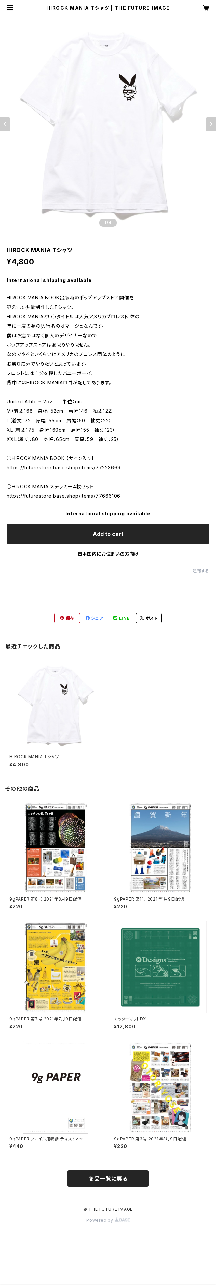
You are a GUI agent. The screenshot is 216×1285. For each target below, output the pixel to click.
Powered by (108, 1220)
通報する (201, 570)
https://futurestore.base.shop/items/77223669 (64, 467)
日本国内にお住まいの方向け (108, 554)
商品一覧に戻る (108, 1178)
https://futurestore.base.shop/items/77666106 (63, 496)
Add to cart (108, 534)
